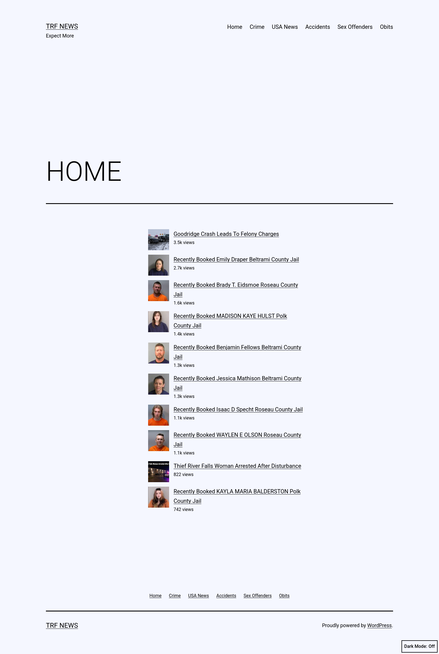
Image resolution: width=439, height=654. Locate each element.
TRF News (62, 26)
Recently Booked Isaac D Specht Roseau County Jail (238, 409)
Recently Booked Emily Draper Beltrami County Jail (236, 259)
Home (234, 27)
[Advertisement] (219, 106)
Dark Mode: (419, 646)
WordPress (379, 625)
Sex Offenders (354, 27)
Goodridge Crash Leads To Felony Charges (226, 234)
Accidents (317, 27)
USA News (285, 27)
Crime (257, 27)
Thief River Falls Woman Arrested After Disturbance (237, 466)
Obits (386, 27)
